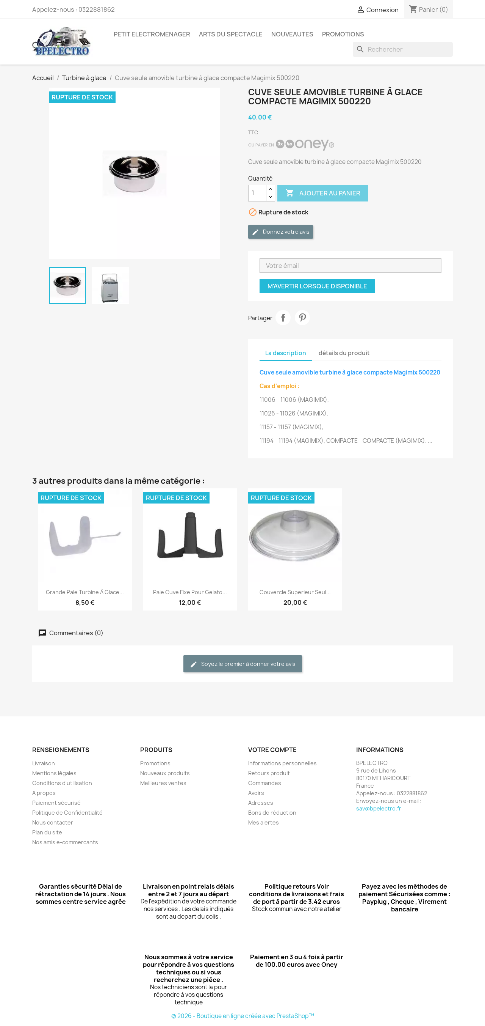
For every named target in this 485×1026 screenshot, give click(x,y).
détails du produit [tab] (344, 353)
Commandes (264, 783)
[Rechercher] (403, 49)
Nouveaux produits (165, 773)
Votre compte (272, 750)
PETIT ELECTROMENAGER (152, 34)
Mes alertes (263, 822)
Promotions (155, 763)
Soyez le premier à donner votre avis (243, 664)
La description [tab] (285, 353)
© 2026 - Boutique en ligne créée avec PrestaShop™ (242, 1016)
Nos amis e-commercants (65, 842)
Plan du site (47, 832)
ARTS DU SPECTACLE (231, 34)
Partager (283, 317)
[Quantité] (257, 193)
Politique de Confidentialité (67, 812)
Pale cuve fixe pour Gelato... (190, 592)
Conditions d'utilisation (62, 783)
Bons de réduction (272, 812)
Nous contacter (52, 822)
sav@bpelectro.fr (378, 808)
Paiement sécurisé (56, 802)
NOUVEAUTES (292, 34)
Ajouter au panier (322, 193)
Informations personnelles (282, 763)
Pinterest (302, 317)
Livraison (43, 763)
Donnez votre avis (281, 232)
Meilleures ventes (163, 783)
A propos (44, 792)
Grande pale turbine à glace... (85, 592)
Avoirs (256, 792)
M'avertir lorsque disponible (317, 286)
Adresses (260, 802)
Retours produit (269, 773)
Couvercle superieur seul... (295, 592)
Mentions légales (54, 773)
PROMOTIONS (343, 34)
